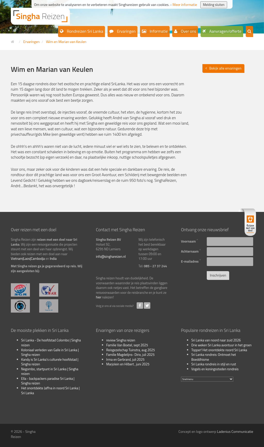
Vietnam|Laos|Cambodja (28, 258)
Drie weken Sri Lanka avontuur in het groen (221, 345)
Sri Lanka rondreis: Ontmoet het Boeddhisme (213, 357)
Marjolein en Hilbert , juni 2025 (128, 364)
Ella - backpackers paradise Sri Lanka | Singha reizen (48, 381)
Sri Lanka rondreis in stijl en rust (213, 364)
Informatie (158, 31)
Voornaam (189, 241)
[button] (249, 31)
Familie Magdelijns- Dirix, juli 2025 (130, 354)
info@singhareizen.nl (111, 256)
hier (98, 297)
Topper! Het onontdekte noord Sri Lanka (219, 350)
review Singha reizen (120, 340)
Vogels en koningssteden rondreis (214, 369)
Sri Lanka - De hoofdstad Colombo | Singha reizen (51, 343)
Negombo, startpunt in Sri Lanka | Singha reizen (49, 371)
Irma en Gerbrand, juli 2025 (125, 359)
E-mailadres (191, 261)
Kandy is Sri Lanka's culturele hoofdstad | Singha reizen (49, 362)
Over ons (188, 31)
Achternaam (191, 251)
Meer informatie (184, 4)
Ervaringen (126, 31)
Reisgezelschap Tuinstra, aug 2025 (130, 350)
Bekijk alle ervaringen (225, 68)
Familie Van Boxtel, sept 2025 (127, 345)
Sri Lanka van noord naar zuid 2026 (216, 340)
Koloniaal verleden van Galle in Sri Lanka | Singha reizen (50, 352)
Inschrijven (218, 275)
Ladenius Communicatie (235, 431)
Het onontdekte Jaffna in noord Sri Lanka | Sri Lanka (50, 390)
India (53, 258)
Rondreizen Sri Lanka (84, 31)
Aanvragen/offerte (224, 31)
